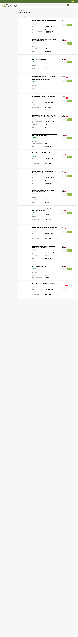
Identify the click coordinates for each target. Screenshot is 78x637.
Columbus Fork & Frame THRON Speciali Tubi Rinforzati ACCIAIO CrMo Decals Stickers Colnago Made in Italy (45, 571)
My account (3, 611)
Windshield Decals (16, 632)
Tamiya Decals (15, 626)
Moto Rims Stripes (16, 618)
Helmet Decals (15, 617)
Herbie (10, 102)
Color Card (8, 1)
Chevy (12, 96)
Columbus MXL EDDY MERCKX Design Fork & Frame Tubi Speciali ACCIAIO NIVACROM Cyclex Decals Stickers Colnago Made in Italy (44, 456)
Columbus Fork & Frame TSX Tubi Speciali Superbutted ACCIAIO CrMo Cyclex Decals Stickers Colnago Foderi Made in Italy (45, 476)
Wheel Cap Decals (16, 630)
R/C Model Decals (16, 621)
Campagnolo (5, 96)
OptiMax (12, 108)
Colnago (4, 97)
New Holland (8, 108)
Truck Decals (15, 629)
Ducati (4, 99)
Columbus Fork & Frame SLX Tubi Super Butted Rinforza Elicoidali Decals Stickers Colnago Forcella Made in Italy (44, 416)
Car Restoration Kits (16, 614)
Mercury (4, 105)
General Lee (5, 100)
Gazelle (11, 99)
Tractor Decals (15, 627)
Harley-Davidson (5, 102)
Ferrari (6, 99)
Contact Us (28, 1)
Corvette (11, 97)
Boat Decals (15, 611)
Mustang (4, 108)
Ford (9, 99)
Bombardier (5, 94)
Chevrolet (9, 96)
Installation (14, 1)
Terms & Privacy (21, 1)
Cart (2, 610)
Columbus (8, 97)
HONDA (8, 100)
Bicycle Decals (15, 610)
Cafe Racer (9, 94)
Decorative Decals (16, 615)
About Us (3, 1)
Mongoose (8, 105)
